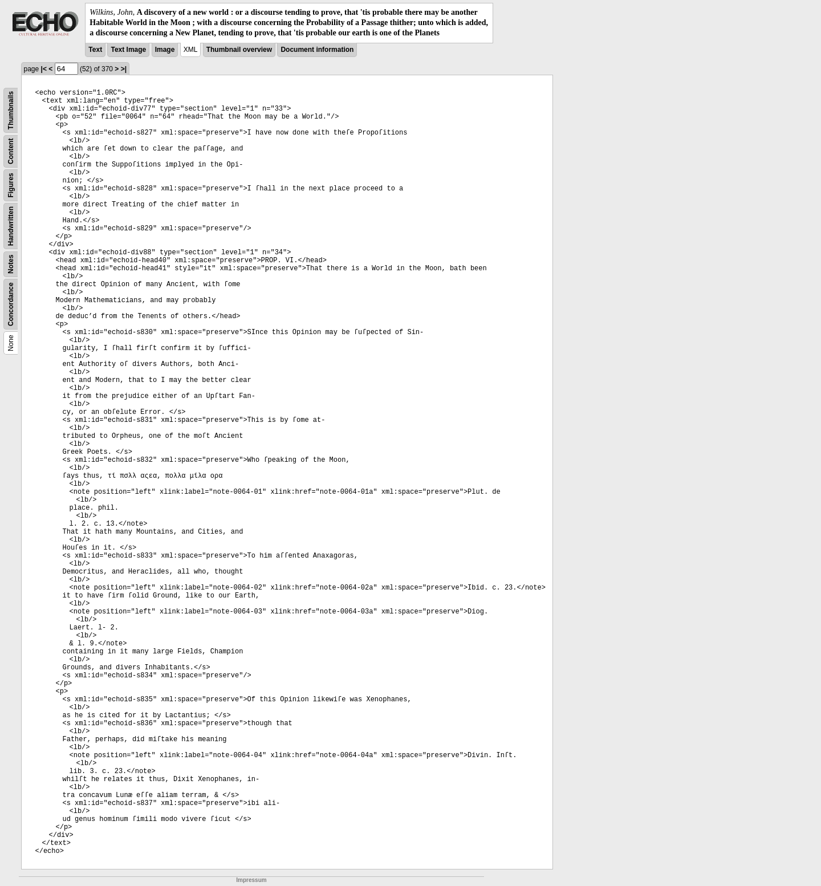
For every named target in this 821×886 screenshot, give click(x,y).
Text (95, 50)
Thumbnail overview (239, 50)
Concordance (11, 304)
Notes (11, 263)
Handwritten (11, 225)
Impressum (251, 880)
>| (124, 69)
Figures (11, 185)
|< (44, 69)
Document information (317, 50)
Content (11, 151)
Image (165, 50)
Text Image (128, 50)
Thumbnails (11, 110)
